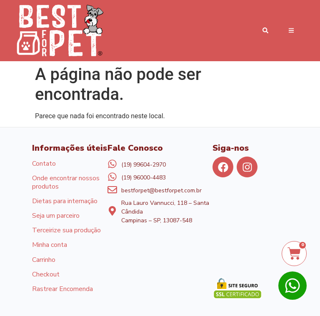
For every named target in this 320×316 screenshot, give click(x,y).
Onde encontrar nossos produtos (66, 182)
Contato (44, 164)
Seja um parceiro (56, 216)
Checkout (46, 275)
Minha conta (49, 245)
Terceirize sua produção (66, 230)
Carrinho (43, 260)
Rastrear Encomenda (62, 289)
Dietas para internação (65, 201)
